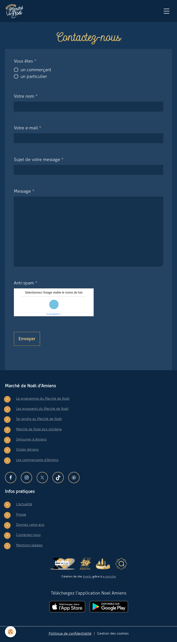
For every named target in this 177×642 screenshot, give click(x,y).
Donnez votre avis (30, 524)
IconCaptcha (52, 314)
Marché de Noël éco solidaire (39, 429)
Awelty (87, 576)
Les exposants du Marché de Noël (42, 408)
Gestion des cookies (113, 633)
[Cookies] (10, 631)
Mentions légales (29, 545)
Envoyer (27, 339)
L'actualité (24, 504)
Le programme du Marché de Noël (42, 398)
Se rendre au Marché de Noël (39, 418)
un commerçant (36, 69)
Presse (21, 514)
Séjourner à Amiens (31, 439)
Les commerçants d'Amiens (37, 460)
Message (22, 191)
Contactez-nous (28, 534)
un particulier (34, 76)
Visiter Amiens (27, 449)
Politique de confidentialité (70, 633)
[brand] (15, 11)
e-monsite (109, 576)
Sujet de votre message (37, 159)
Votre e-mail (26, 128)
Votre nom (24, 96)
